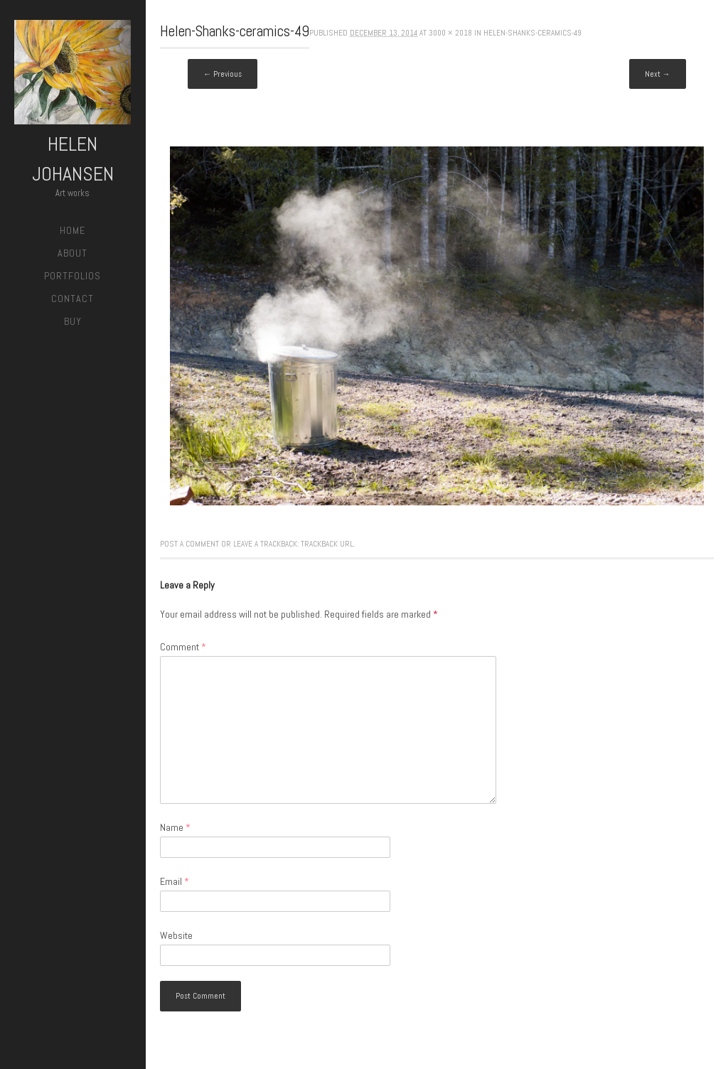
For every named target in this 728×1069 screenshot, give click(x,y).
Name (175, 827)
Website (176, 935)
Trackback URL (327, 544)
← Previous (222, 74)
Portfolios (72, 275)
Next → (657, 74)
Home (72, 230)
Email (174, 881)
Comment (183, 646)
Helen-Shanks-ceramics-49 (532, 33)
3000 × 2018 (450, 33)
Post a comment (189, 544)
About (72, 253)
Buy (73, 321)
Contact (72, 298)
